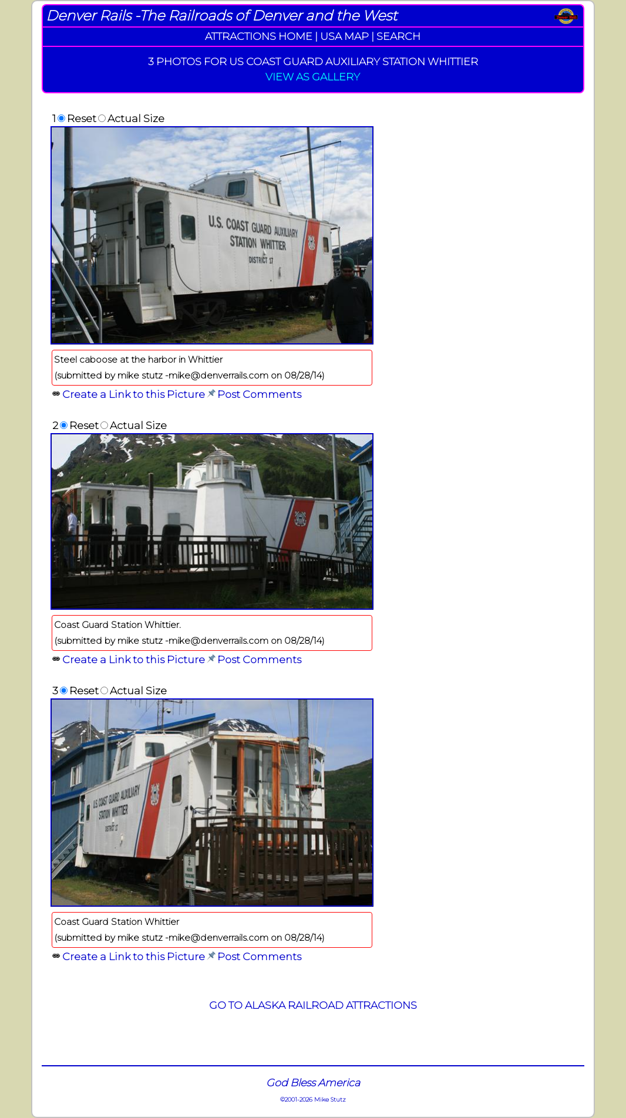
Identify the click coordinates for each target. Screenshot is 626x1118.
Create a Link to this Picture (133, 394)
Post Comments (259, 394)
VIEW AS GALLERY (312, 76)
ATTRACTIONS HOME (258, 36)
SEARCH (398, 36)
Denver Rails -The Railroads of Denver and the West (221, 15)
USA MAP (344, 36)
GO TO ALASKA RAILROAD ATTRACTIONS (313, 1005)
